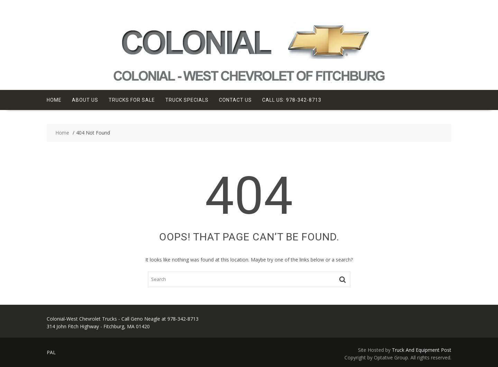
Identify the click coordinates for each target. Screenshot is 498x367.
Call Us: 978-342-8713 (291, 100)
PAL (51, 352)
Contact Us (235, 100)
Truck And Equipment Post (421, 350)
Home (54, 100)
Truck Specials (187, 100)
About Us (85, 100)
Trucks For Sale (132, 100)
